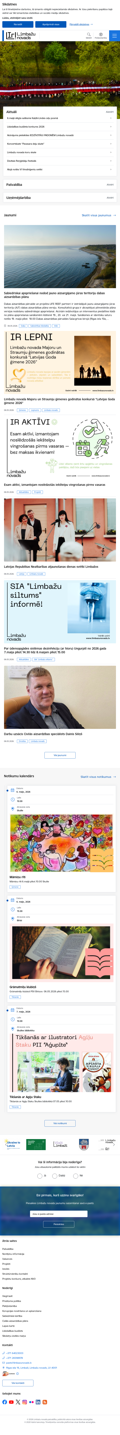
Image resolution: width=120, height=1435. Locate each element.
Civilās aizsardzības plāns (15, 1320)
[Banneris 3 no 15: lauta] (60, 1144)
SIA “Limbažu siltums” (43, 659)
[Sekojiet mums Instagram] (24, 1402)
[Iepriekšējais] (6, 1145)
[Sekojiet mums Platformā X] (18, 1402)
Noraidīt (18, 24)
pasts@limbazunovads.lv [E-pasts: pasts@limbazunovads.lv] (19, 1362)
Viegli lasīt (7, 1296)
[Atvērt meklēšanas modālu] (88, 36)
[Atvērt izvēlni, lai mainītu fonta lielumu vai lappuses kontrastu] (100, 36)
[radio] (41, 1175)
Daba (23, 326)
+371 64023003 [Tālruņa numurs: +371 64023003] (14, 1353)
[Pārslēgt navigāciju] (114, 35)
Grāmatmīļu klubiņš (23, 987)
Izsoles (5, 1268)
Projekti (37, 492)
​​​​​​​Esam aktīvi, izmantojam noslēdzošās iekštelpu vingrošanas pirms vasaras (54, 485)
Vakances (7, 1258)
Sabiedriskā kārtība (12, 1315)
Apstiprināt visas (50, 24)
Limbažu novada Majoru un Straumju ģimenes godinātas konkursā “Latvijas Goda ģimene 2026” (59, 401)
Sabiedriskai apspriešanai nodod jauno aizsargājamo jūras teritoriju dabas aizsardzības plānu (54, 295)
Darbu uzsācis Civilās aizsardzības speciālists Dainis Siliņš (43, 734)
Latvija (21, 574)
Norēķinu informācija (13, 1253)
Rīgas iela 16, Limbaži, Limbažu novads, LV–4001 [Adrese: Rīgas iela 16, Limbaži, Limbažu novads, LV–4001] (31, 1367)
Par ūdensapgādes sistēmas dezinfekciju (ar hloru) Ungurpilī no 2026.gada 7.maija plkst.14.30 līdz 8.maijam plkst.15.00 (55, 650)
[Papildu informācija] (17, 1373)
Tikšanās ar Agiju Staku (25, 1097)
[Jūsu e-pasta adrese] (59, 1214)
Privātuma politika (11, 1301)
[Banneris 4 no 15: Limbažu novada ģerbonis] (84, 1144)
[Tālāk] (114, 1145)
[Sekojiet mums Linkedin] (38, 1402)
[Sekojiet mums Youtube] (11, 1402)
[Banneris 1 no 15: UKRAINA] (12, 1144)
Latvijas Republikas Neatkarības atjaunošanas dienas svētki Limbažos (51, 567)
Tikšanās (15, 997)
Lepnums (35, 410)
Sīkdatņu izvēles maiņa (14, 1335)
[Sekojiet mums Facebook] (4, 1402)
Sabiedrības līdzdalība (39, 326)
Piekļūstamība (9, 1306)
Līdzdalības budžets (12, 1330)
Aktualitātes (24, 492)
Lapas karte (8, 1325)
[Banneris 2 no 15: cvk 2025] (36, 1144)
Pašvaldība (7, 1248)
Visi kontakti (18, 1383)
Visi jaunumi (60, 755)
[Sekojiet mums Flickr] (31, 1402)
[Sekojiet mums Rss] (44, 1402)
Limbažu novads (51, 410)
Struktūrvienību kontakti (15, 1273)
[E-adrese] (8, 1373)
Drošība (22, 741)
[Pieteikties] (58, 1224)
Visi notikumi (60, 1123)
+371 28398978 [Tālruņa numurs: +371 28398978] (14, 1357)
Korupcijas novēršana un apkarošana (21, 1311)
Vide (56, 326)
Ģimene (22, 410)
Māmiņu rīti (17, 877)
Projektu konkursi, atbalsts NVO (19, 1278)
